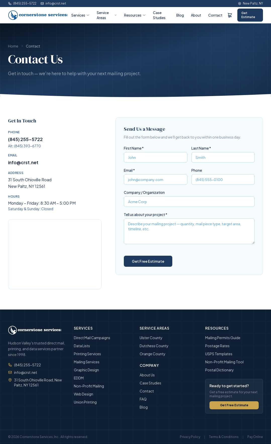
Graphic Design (86, 370)
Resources (135, 15)
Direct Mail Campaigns (92, 337)
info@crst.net (53, 3)
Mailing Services (86, 362)
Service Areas (107, 15)
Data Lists (82, 345)
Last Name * (201, 148)
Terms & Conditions (224, 437)
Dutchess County (154, 345)
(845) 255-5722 (22, 3)
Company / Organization (144, 192)
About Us (147, 375)
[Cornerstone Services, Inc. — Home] (38, 15)
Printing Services (87, 353)
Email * (129, 170)
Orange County (153, 353)
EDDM (79, 378)
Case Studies (159, 15)
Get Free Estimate (234, 405)
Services (80, 15)
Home (13, 46)
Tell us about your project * (145, 214)
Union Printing (85, 402)
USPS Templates (218, 353)
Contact (215, 15)
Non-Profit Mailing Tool (224, 362)
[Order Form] (229, 15)
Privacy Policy (190, 437)
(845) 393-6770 (27, 146)
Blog (180, 15)
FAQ (143, 399)
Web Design (83, 394)
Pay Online (255, 437)
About (196, 15)
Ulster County (151, 337)
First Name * (134, 148)
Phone (196, 170)
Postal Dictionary (219, 370)
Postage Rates (217, 345)
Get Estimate (248, 15)
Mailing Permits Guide (222, 337)
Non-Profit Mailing (89, 386)
